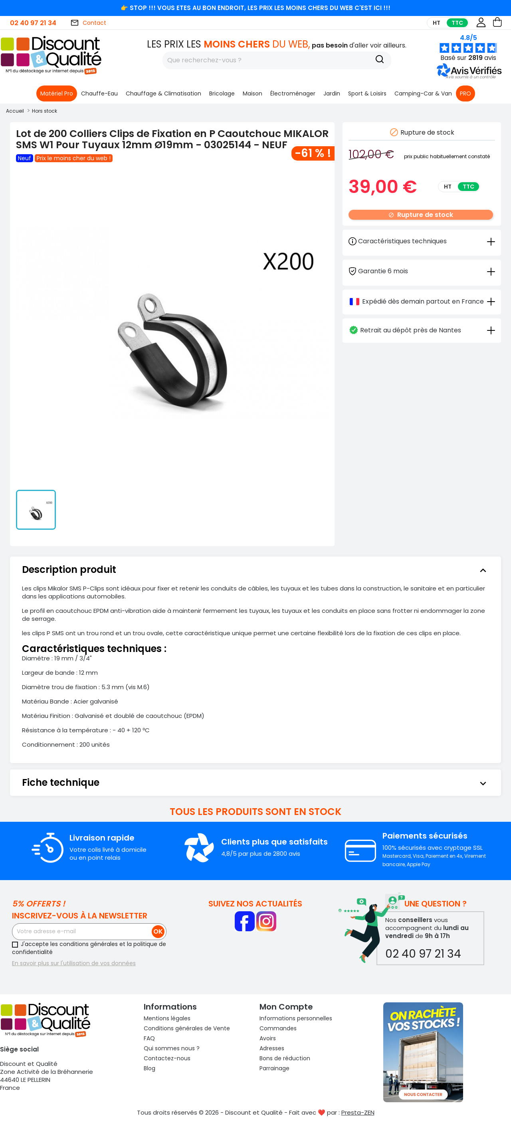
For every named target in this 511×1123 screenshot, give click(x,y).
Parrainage (274, 1068)
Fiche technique (255, 782)
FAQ (149, 1038)
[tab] (422, 271)
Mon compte (286, 1006)
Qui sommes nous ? (172, 1048)
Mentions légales (167, 1018)
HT (436, 23)
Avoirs (267, 1038)
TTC (457, 23)
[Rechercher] (276, 60)
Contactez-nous (167, 1058)
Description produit (255, 569)
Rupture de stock (420, 214)
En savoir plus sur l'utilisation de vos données (74, 963)
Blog (149, 1068)
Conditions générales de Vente (187, 1028)
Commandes (278, 1028)
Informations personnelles (295, 1018)
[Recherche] (379, 60)
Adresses (271, 1048)
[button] (470, 77)
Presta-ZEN (357, 1112)
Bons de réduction (284, 1058)
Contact (88, 23)
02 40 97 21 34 (33, 23)
